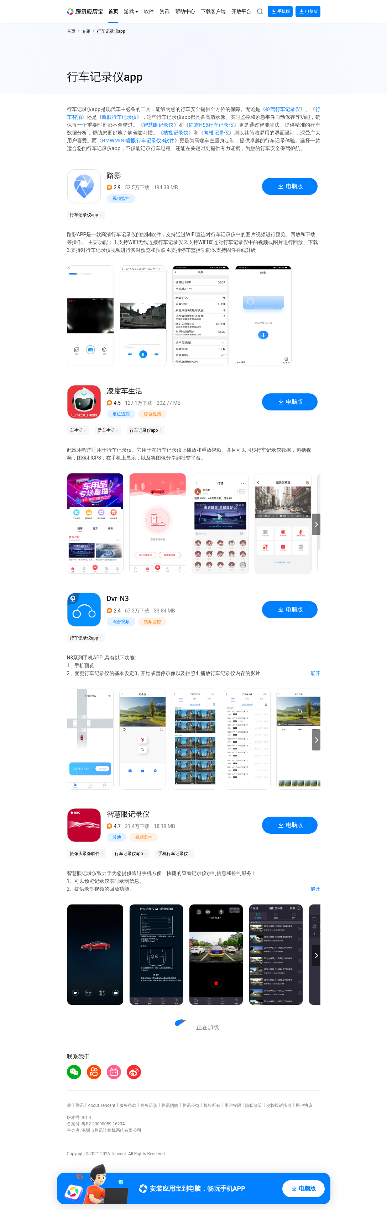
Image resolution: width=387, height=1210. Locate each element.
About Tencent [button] (101, 1105)
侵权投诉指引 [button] (279, 1105)
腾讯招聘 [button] (169, 1105)
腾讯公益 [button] (190, 1105)
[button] (85, 11)
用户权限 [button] (232, 1105)
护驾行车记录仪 (282, 109)
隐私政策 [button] (253, 1105)
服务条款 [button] (127, 1105)
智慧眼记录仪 (158, 124)
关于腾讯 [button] (75, 1105)
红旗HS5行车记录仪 (211, 124)
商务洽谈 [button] (148, 1105)
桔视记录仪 (175, 132)
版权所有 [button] (211, 1105)
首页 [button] (71, 31)
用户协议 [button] (304, 1105)
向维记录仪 (216, 132)
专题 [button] (86, 31)
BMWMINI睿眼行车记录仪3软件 (138, 140)
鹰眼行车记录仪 (119, 116)
